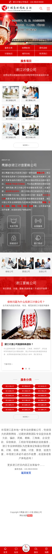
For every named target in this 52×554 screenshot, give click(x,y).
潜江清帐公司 (9, 427)
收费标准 (26, 48)
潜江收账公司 (42, 416)
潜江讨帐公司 (26, 422)
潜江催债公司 (9, 433)
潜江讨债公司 (9, 404)
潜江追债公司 (9, 410)
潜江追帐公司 (42, 427)
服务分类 (8, 48)
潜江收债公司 (42, 404)
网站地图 (23, 541)
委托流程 (43, 48)
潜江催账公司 (26, 433)
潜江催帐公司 (42, 433)
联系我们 (43, 53)
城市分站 (26, 53)
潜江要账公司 (9, 416)
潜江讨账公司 (42, 410)
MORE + (26, 162)
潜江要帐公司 (42, 422)
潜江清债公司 (26, 410)
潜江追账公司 (9, 422)
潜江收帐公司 (26, 427)
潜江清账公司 (26, 416)
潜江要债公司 (26, 404)
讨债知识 (8, 53)
